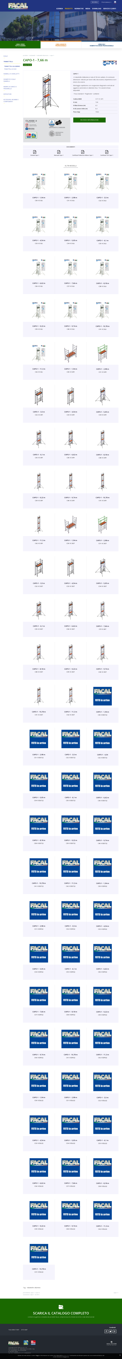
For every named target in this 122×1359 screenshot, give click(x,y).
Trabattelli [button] (8, 61)
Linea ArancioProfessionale (60, 45)
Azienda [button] (59, 9)
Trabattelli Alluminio (12, 66)
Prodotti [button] (69, 9)
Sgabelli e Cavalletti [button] (11, 74)
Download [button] (96, 9)
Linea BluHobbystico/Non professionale (102, 45)
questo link (66, 1355)
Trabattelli (32, 55)
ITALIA (106, 2)
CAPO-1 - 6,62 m (35, 1293)
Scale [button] (6, 56)
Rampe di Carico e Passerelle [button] (10, 88)
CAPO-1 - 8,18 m (34, 1294)
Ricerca (95, 2)
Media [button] (87, 9)
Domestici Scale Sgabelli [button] (9, 80)
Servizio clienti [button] (109, 9)
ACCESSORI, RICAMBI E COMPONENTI (11, 100)
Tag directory (13, 1330)
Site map (24, 1330)
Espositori (7, 94)
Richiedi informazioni (89, 120)
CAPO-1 (52, 55)
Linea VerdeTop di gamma (20, 45)
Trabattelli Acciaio (10, 69)
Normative (79, 9)
